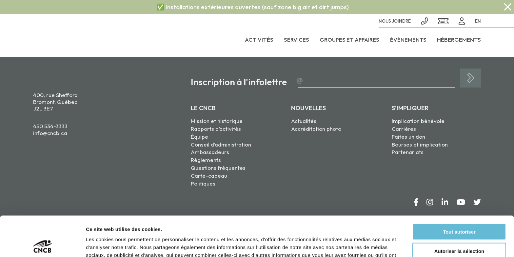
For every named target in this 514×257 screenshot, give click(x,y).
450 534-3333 (50, 126)
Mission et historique (217, 120)
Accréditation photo (316, 128)
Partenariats (408, 151)
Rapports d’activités (216, 128)
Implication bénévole (418, 120)
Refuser (459, 230)
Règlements (206, 159)
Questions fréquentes (218, 167)
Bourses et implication (420, 144)
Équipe (199, 136)
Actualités (303, 120)
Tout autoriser (459, 191)
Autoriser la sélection (459, 211)
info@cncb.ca (50, 132)
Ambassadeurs (210, 151)
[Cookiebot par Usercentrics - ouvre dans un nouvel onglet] (42, 244)
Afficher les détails (361, 244)
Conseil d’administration (221, 144)
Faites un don (408, 136)
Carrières (404, 128)
